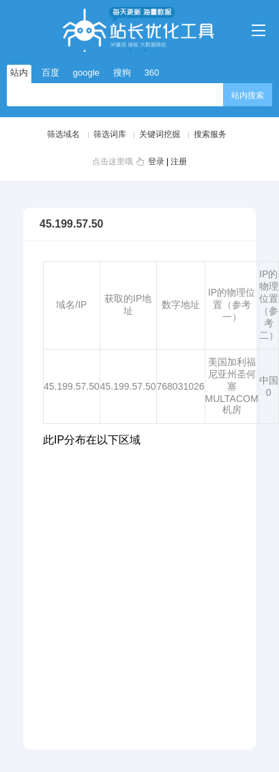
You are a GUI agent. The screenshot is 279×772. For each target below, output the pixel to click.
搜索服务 (210, 134)
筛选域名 (63, 134)
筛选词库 (109, 134)
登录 (156, 161)
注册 (179, 161)
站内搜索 (247, 95)
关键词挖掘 (159, 134)
